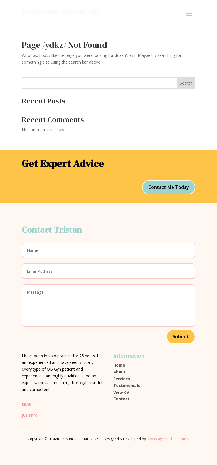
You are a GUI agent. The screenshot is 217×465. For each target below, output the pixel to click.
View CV (121, 392)
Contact (121, 398)
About (119, 372)
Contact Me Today (168, 187)
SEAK (27, 404)
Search (186, 83)
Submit (181, 336)
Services (121, 378)
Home (119, 365)
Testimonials (126, 385)
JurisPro (30, 415)
